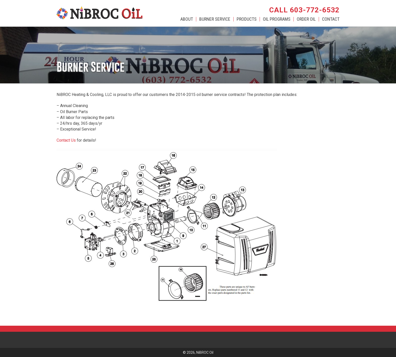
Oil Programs (276, 19)
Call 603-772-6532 (304, 10)
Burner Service (214, 19)
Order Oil (306, 19)
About (186, 19)
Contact (330, 19)
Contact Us (66, 140)
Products (247, 19)
